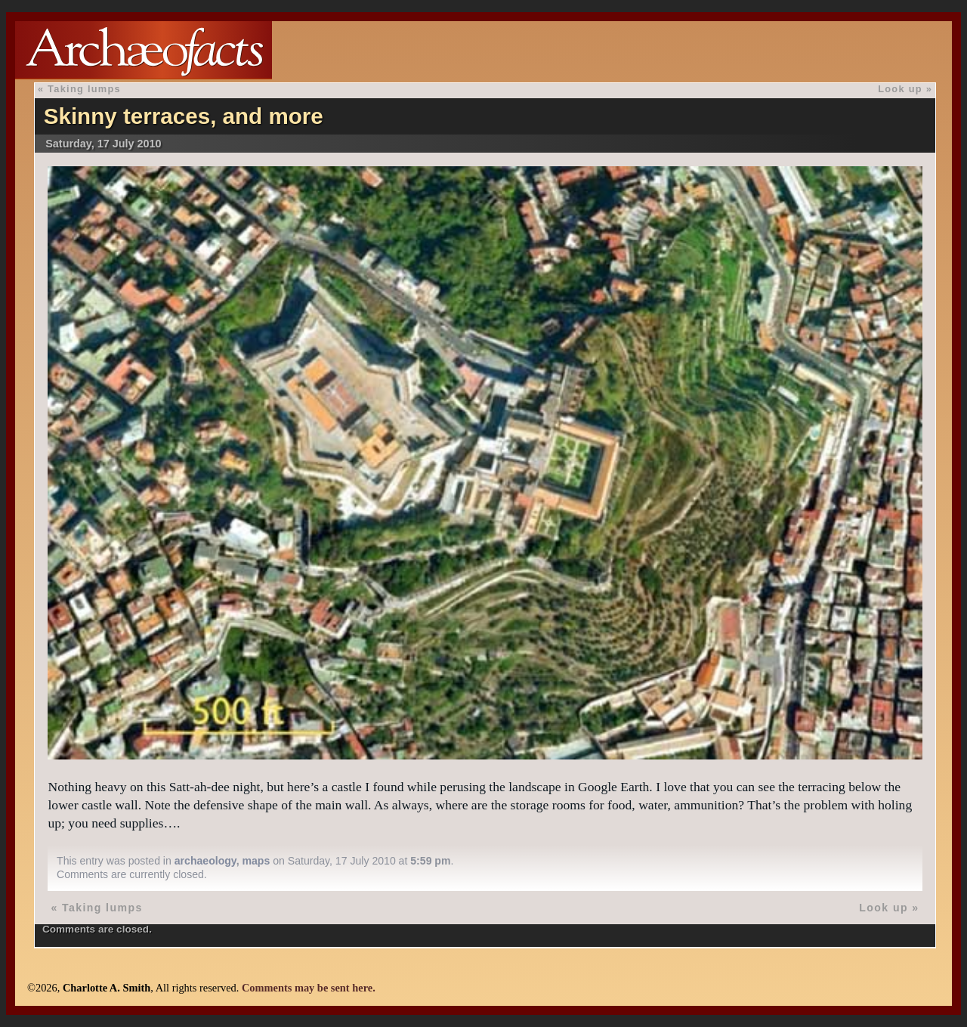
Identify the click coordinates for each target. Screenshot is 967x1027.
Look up (900, 88)
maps (256, 861)
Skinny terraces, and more (183, 116)
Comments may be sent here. (308, 988)
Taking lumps (84, 88)
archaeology (205, 861)
